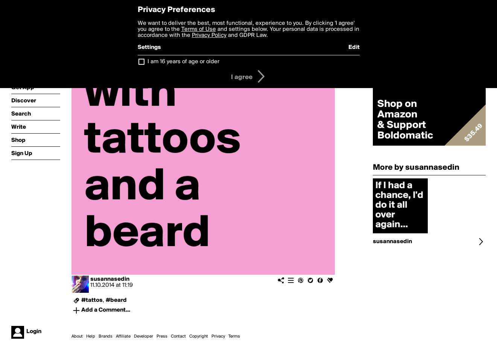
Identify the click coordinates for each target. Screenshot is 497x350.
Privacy (218, 336)
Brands (105, 336)
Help (90, 336)
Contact (178, 336)
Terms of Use (198, 29)
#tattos (92, 300)
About (77, 336)
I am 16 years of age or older (183, 62)
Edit (354, 47)
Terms (234, 336)
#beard (116, 300)
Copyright (198, 336)
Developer (143, 336)
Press (162, 336)
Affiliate (123, 336)
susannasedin (109, 279)
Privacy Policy (209, 35)
